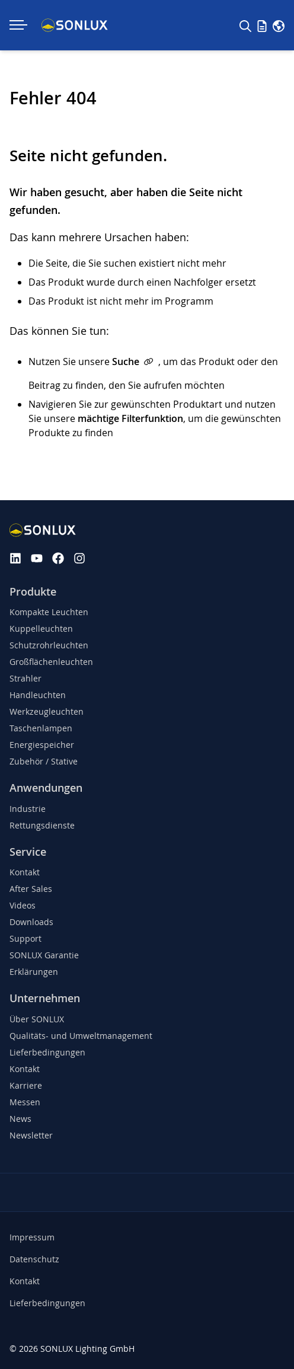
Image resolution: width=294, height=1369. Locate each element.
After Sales (30, 888)
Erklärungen (33, 971)
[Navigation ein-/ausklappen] (18, 24)
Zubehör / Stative (43, 761)
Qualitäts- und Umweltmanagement (80, 1035)
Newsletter (31, 1135)
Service (27, 852)
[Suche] (245, 25)
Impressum (32, 1237)
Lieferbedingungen (47, 1052)
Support (25, 938)
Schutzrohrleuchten (48, 645)
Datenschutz (34, 1259)
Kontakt (24, 872)
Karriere (25, 1085)
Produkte (32, 591)
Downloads (31, 921)
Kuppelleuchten (41, 628)
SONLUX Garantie (44, 955)
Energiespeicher (41, 744)
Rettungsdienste (42, 825)
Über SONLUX (36, 1019)
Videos (22, 905)
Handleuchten (37, 695)
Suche (125, 361)
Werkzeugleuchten (46, 711)
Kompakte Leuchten (48, 612)
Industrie (27, 808)
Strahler (25, 678)
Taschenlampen (40, 728)
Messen (24, 1102)
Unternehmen (44, 998)
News (20, 1118)
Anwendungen (45, 788)
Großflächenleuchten (51, 661)
